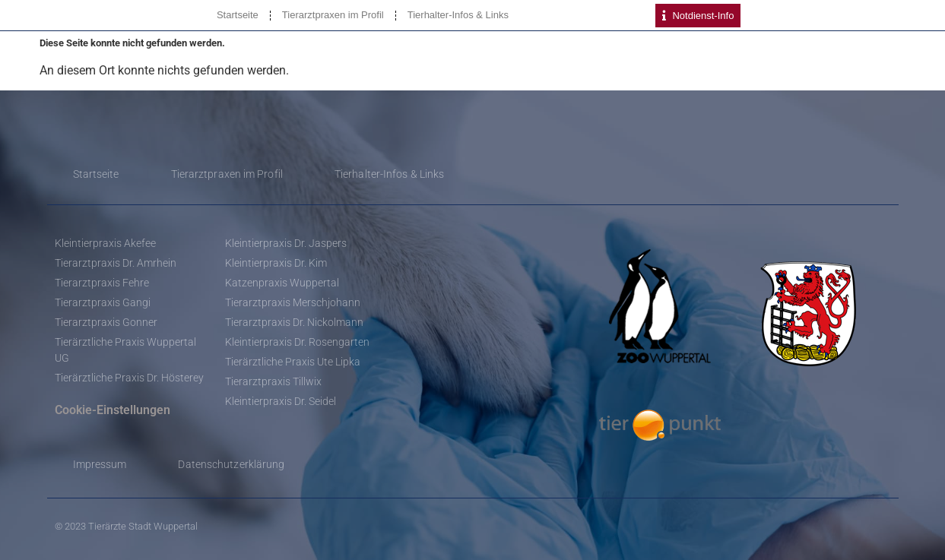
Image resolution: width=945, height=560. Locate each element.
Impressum (100, 464)
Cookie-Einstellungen (112, 410)
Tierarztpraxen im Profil (333, 15)
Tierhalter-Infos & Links (458, 15)
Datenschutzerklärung (231, 464)
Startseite (237, 15)
